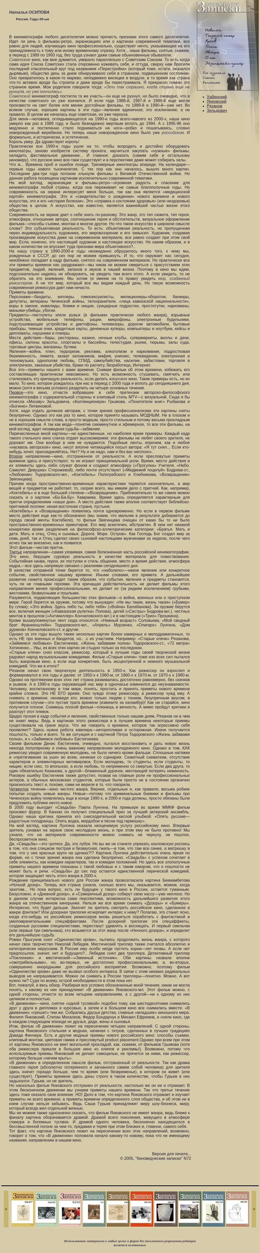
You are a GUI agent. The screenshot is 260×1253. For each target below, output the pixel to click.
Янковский (217, 101)
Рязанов (214, 106)
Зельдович (217, 110)
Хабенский (217, 97)
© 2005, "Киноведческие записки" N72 (155, 1158)
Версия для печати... (171, 1154)
